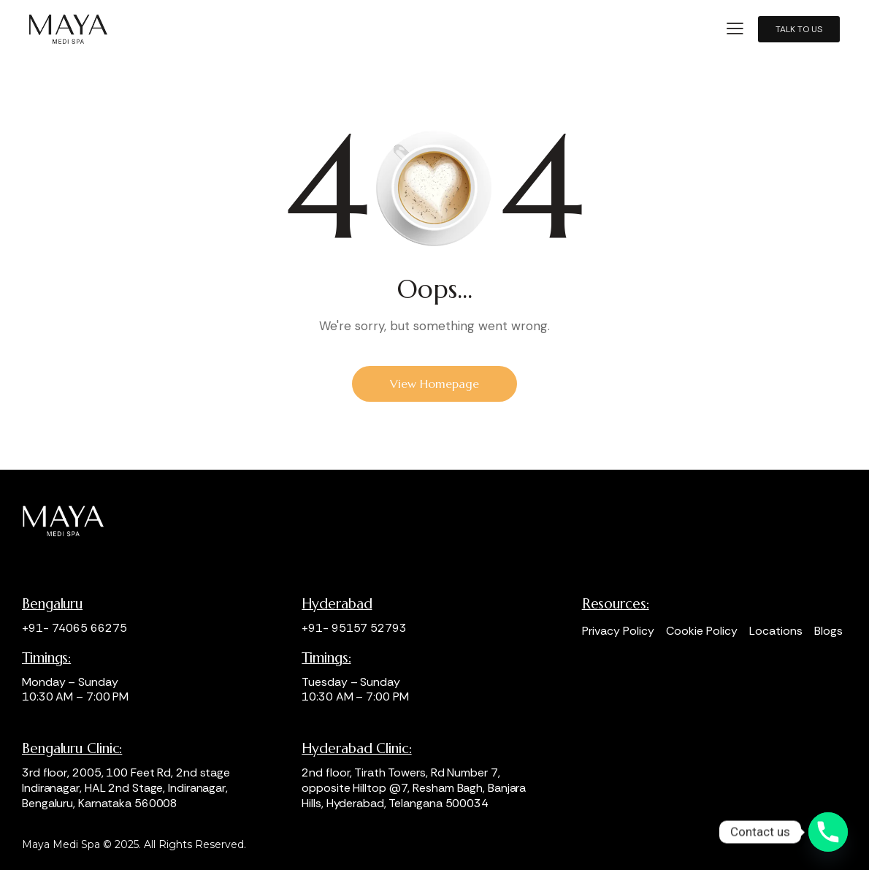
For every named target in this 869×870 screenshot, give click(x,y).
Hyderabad (337, 604)
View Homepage (434, 383)
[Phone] (828, 832)
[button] (735, 28)
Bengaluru (52, 604)
